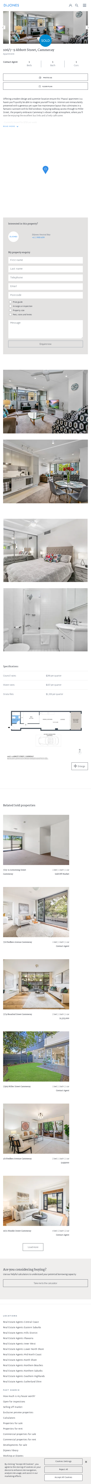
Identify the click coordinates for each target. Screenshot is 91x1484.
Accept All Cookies (63, 1477)
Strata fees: (8, 694)
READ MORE (9, 126)
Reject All (63, 1469)
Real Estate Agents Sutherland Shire (22, 1382)
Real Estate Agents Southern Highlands (24, 1376)
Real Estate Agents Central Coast (21, 1322)
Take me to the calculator (45, 1283)
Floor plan (47, 86)
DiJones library (10, 1451)
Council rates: (9, 676)
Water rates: (9, 685)
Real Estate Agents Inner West (19, 1344)
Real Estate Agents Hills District (20, 1333)
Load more (33, 1247)
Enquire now (45, 343)
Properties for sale (13, 1423)
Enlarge (81, 766)
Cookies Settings (63, 1461)
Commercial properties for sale (19, 1434)
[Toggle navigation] (84, 5)
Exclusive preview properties (18, 1413)
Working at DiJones (13, 1456)
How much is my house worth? (19, 1396)
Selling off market (12, 1407)
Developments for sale (15, 1445)
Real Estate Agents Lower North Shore (23, 1349)
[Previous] (3, 27)
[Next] (87, 27)
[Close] (86, 1461)
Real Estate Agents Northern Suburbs (23, 1371)
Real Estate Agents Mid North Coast (22, 1355)
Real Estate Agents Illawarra (18, 1338)
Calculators (9, 1418)
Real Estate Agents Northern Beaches (23, 1366)
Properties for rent (13, 1429)
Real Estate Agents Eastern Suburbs (22, 1328)
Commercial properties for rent (19, 1440)
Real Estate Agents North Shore (20, 1360)
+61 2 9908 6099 (38, 237)
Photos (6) (47, 77)
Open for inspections (14, 1402)
